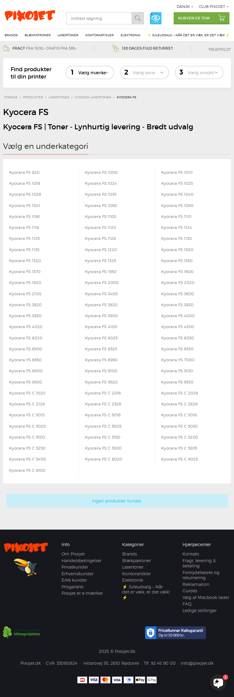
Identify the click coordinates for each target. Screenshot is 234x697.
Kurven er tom (203, 17)
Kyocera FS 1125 (24, 238)
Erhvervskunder (78, 573)
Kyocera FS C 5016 (103, 414)
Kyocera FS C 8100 (27, 470)
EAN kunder (74, 580)
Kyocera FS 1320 (25, 260)
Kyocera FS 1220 (101, 249)
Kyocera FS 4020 (25, 326)
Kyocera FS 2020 (177, 282)
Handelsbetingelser (81, 560)
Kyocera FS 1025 (177, 183)
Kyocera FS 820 (24, 172)
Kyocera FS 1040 (177, 194)
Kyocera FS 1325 (100, 260)
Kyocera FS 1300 (177, 249)
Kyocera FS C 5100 (27, 437)
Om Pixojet (73, 553)
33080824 (67, 663)
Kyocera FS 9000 (26, 370)
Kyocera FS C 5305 (179, 448)
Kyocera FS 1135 (24, 249)
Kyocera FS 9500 (25, 382)
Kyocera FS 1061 (24, 216)
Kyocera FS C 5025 (103, 426)
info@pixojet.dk (197, 663)
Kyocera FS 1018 (24, 183)
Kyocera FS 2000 (102, 282)
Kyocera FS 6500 (25, 348)
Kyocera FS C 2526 (103, 403)
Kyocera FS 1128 (100, 238)
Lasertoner (68, 35)
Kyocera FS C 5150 (102, 437)
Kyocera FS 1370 (25, 271)
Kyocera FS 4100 (101, 326)
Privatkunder (75, 566)
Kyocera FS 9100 (101, 370)
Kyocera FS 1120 (100, 227)
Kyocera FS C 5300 (103, 448)
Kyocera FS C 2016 (103, 393)
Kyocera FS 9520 (101, 382)
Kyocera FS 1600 (177, 271)
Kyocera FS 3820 (25, 304)
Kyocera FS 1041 (24, 205)
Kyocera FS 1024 (101, 183)
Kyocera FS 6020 (25, 337)
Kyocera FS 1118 (24, 227)
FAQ (187, 603)
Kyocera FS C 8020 (103, 459)
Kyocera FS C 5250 (27, 448)
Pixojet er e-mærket (82, 593)
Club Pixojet (212, 6)
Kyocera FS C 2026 (179, 393)
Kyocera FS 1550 (100, 271)
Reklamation (196, 584)
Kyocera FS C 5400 (27, 459)
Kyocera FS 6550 (25, 359)
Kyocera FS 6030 (177, 337)
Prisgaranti (72, 586)
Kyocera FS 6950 (101, 359)
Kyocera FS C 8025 (179, 459)
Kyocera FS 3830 (177, 304)
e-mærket (155, 18)
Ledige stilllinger (200, 610)
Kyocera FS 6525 (101, 348)
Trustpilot (219, 49)
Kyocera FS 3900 (101, 315)
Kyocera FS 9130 (177, 370)
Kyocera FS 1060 (177, 205)
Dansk (183, 6)
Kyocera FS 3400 (101, 293)
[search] (99, 18)
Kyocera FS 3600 (177, 293)
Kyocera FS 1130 (176, 238)
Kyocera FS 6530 (177, 348)
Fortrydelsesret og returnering (201, 575)
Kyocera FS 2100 (25, 293)
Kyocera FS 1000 (101, 172)
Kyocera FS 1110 (176, 216)
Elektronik (130, 35)
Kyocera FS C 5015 (26, 414)
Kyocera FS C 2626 (179, 403)
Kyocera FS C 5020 (27, 426)
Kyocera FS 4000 (178, 315)
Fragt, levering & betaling (199, 563)
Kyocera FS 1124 (176, 227)
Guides (190, 590)
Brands (11, 35)
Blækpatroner (38, 35)
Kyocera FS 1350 (177, 260)
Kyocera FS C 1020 (27, 393)
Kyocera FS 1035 (100, 194)
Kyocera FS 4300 (177, 326)
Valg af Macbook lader (206, 597)
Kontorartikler (99, 35)
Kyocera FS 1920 (25, 282)
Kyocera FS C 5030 (179, 426)
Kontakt (191, 553)
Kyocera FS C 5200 (179, 437)
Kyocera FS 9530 (177, 382)
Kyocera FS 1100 (100, 216)
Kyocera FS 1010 (177, 172)
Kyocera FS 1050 (101, 205)
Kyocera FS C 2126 (27, 403)
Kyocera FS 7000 (177, 359)
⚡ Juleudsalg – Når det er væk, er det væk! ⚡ (188, 35)
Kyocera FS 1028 (25, 194)
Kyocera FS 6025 (101, 337)
